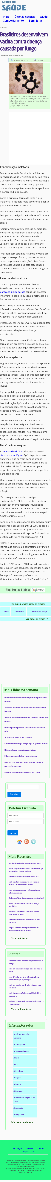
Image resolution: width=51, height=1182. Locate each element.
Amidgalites (18, 1114)
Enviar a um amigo (21, 60)
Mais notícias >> (19, 938)
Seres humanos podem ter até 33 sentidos (18, 737)
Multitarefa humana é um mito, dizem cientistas (20, 750)
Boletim (30, 1148)
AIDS (15, 1064)
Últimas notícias (25, 17)
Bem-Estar (35, 20)
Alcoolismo (18, 1071)
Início (6, 17)
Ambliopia (18, 1108)
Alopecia (17, 1084)
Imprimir (40, 60)
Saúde (43, 17)
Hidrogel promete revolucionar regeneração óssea (20, 756)
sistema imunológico (11, 455)
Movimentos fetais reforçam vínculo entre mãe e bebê (26, 898)
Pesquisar (14, 794)
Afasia (16, 1058)
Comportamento (13, 20)
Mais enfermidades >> (23, 1122)
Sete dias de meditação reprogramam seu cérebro (25, 863)
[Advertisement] (25, 138)
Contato (41, 1148)
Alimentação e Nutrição (39, 611)
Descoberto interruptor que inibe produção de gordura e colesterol (26, 743)
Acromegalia (19, 1044)
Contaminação (19, 611)
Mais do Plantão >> (21, 1009)
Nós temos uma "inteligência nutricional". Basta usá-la (22, 772)
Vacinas (6, 611)
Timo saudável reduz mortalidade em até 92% (24, 876)
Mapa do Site (28, 1151)
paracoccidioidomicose (12, 291)
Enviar (13, 833)
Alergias (17, 1077)
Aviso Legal (17, 1148)
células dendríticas (13, 451)
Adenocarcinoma (21, 1051)
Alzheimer (18, 1091)
